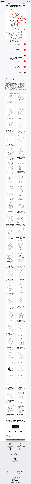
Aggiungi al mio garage (15, 439)
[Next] (17, 3)
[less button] (20, 44)
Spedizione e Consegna (20, 474)
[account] (25, 1)
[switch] (12, 9)
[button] (15, 427)
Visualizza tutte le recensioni (15, 461)
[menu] (29, 1)
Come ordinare (8, 472)
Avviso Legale (18, 473)
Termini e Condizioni (19, 471)
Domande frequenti (9, 471)
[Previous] (14, 3)
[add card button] (25, 44)
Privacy (17, 472)
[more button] (23, 44)
